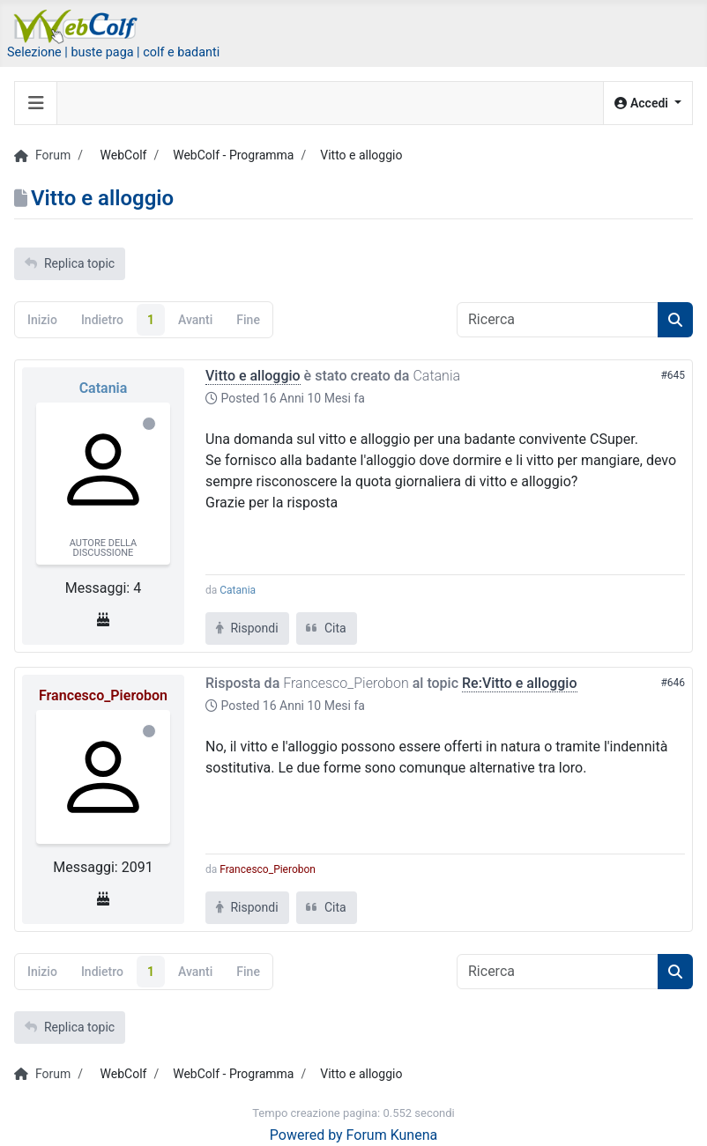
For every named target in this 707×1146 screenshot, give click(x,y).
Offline (149, 424)
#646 (672, 683)
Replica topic (70, 263)
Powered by (306, 1135)
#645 (672, 375)
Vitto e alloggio (253, 375)
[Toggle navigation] (36, 103)
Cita (326, 628)
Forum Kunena (392, 1135)
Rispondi (247, 628)
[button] (647, 103)
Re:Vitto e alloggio (519, 683)
